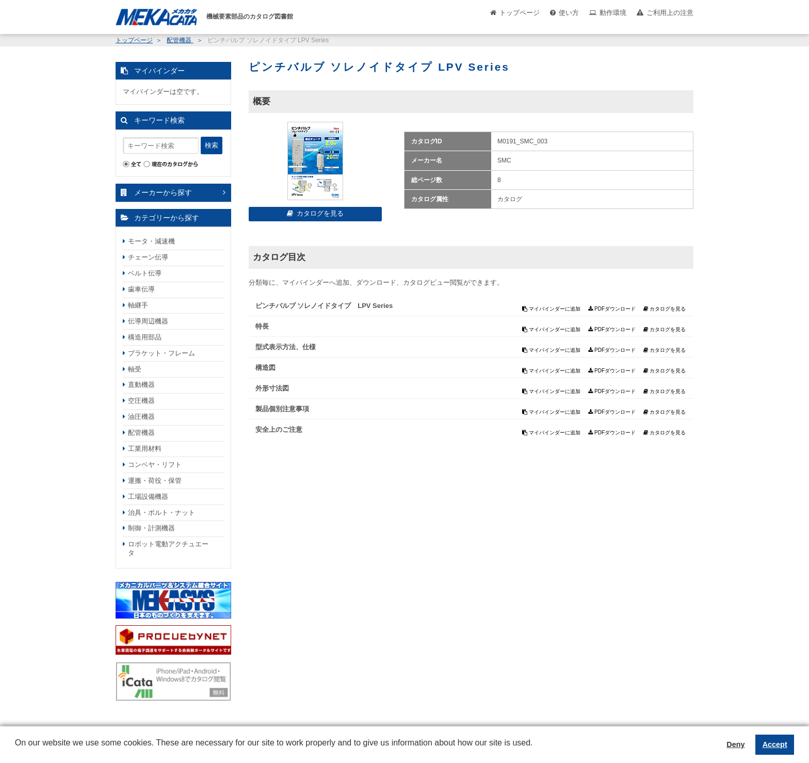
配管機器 (180, 40)
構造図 (265, 367)
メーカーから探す (163, 192)
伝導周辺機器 (148, 321)
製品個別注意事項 (282, 409)
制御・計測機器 (151, 528)
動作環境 (613, 13)
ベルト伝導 (144, 273)
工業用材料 (144, 448)
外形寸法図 (272, 388)
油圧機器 (141, 416)
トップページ (519, 13)
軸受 (134, 369)
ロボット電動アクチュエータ (168, 548)
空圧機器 (141, 400)
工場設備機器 (148, 496)
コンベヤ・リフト (155, 464)
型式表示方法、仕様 (285, 347)
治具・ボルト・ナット (161, 512)
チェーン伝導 (148, 257)
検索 (211, 145)
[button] (16, 750)
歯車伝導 (141, 289)
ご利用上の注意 (669, 13)
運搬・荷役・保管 (155, 480)
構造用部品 (144, 337)
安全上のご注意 (278, 429)
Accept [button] (775, 744)
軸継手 (138, 305)
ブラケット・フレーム (161, 353)
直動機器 (141, 384)
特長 (262, 326)
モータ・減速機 (151, 241)
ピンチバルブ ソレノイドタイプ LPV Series (324, 306)
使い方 (569, 13)
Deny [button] (735, 744)
